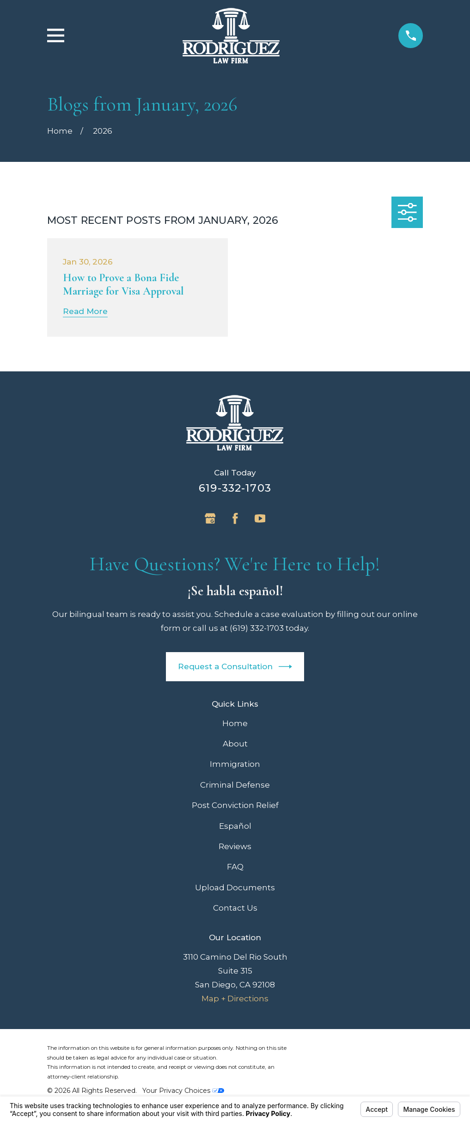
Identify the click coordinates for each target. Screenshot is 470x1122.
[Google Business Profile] (210, 518)
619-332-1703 (235, 487)
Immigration (235, 764)
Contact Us (235, 907)
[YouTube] (260, 518)
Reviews (235, 846)
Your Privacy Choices (183, 1090)
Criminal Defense (235, 784)
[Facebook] (235, 518)
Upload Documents (235, 887)
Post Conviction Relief (235, 805)
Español (235, 826)
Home (235, 723)
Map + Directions (235, 998)
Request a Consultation (235, 666)
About (235, 743)
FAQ (235, 866)
